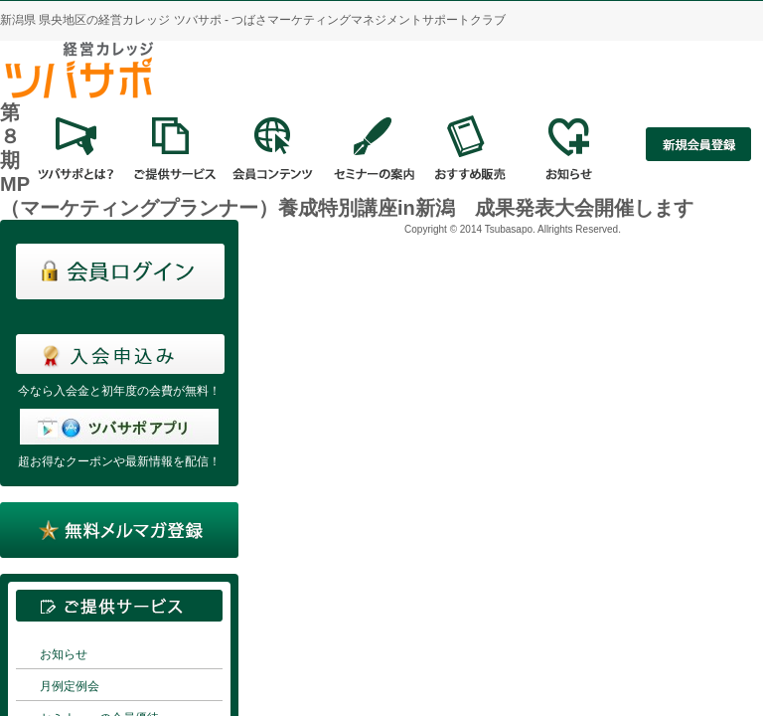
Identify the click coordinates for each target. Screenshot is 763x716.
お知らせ (63, 654)
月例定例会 (69, 686)
